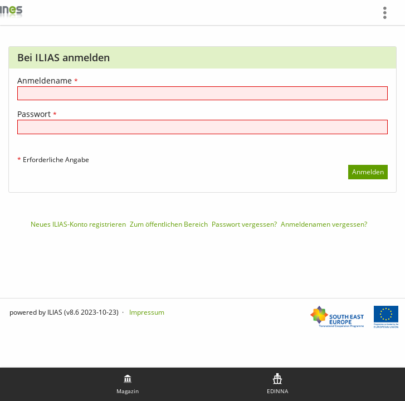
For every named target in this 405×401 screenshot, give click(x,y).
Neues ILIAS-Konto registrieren (78, 224)
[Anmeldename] (202, 93)
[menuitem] (389, 12)
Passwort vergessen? (244, 224)
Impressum (146, 312)
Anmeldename (47, 80)
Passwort (37, 114)
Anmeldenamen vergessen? (324, 224)
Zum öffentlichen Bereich (169, 224)
